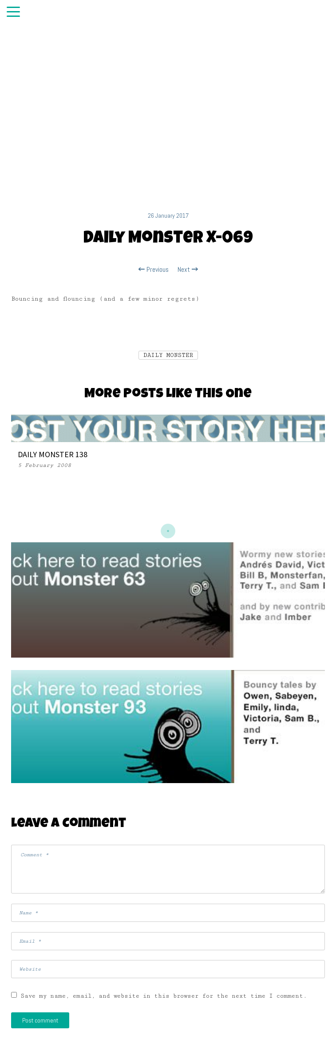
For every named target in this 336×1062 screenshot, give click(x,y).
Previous (153, 270)
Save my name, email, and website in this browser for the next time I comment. (163, 995)
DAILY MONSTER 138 (52, 454)
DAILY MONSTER (168, 355)
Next (188, 270)
